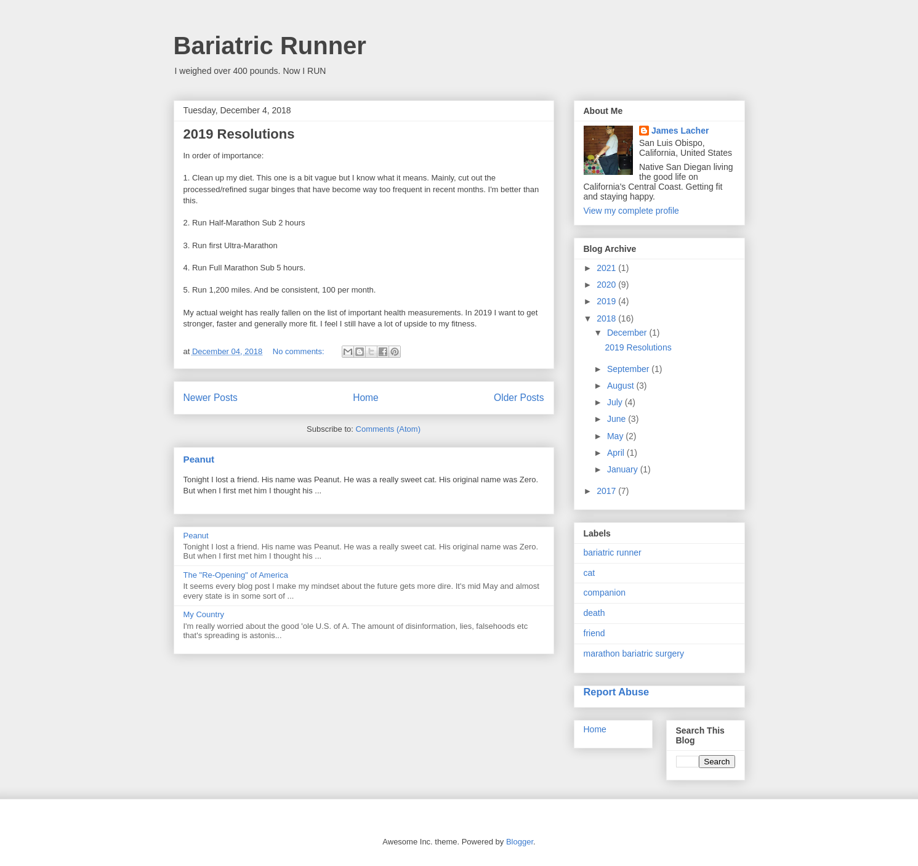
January (623, 469)
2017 (607, 491)
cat (589, 573)
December (628, 333)
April (617, 453)
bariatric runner (613, 552)
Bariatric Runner (270, 45)
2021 (607, 268)
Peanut (199, 459)
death (594, 613)
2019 (607, 301)
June (617, 419)
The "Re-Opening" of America (235, 575)
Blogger (519, 841)
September (629, 369)
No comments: (299, 351)
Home (366, 397)
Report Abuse (617, 691)
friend (594, 633)
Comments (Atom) (388, 429)
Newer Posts (210, 397)
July (616, 402)
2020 (607, 284)
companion (605, 592)
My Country (203, 614)
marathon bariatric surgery (634, 653)
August (621, 386)
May (616, 436)
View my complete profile (631, 211)
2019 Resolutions (239, 134)
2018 (607, 318)
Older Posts (519, 397)
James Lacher (680, 131)
